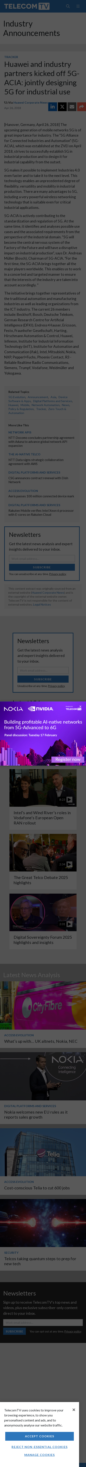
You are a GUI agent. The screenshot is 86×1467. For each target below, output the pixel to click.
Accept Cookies (39, 1436)
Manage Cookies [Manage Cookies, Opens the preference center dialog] (39, 1455)
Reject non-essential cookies (39, 1447)
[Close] (73, 1409)
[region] (39, 1434)
